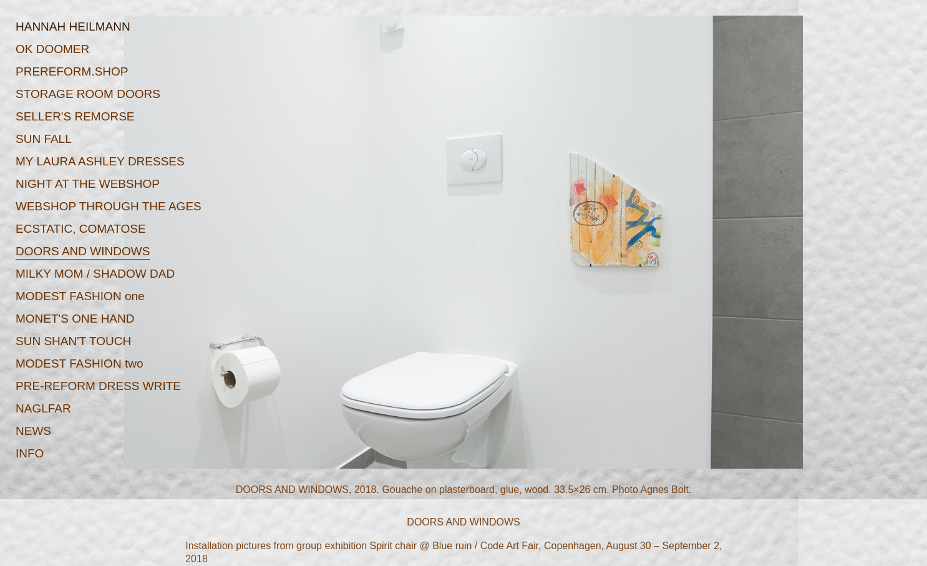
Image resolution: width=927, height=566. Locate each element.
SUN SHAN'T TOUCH (73, 341)
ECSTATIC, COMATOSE (81, 228)
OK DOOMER (52, 49)
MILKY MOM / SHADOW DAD (95, 273)
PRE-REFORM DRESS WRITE (98, 386)
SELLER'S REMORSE (75, 116)
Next (695, 260)
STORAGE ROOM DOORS (88, 93)
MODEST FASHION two (79, 363)
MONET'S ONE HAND (75, 318)
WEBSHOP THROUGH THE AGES (108, 206)
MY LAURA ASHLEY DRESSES (100, 161)
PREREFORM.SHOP (72, 71)
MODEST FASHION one (80, 296)
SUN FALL (44, 138)
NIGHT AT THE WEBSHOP (88, 183)
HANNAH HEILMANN (73, 26)
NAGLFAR (43, 408)
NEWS (33, 430)
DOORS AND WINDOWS (83, 251)
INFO (30, 453)
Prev (232, 260)
